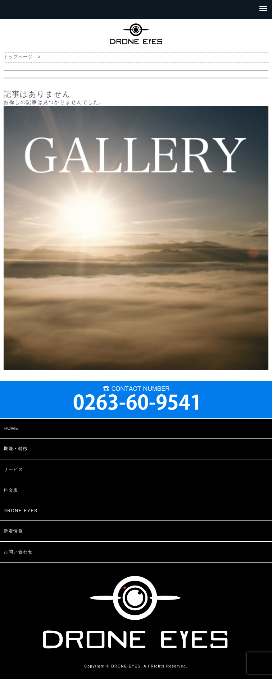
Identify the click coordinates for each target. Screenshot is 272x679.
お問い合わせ (18, 551)
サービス (13, 469)
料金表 (11, 490)
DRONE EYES (21, 510)
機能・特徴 (16, 448)
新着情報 (13, 530)
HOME (11, 428)
